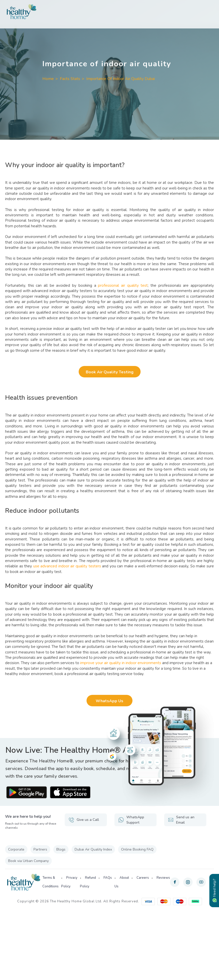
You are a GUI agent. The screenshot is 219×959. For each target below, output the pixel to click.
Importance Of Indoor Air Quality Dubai (120, 79)
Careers (143, 877)
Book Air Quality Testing (109, 372)
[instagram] (188, 882)
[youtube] (201, 882)
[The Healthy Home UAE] (109, 11)
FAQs (108, 877)
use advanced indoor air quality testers (67, 566)
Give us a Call (84, 820)
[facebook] (174, 882)
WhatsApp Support (131, 820)
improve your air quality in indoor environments (120, 662)
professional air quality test (123, 285)
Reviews (163, 877)
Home (48, 79)
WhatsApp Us (109, 701)
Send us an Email (181, 820)
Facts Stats (70, 79)
